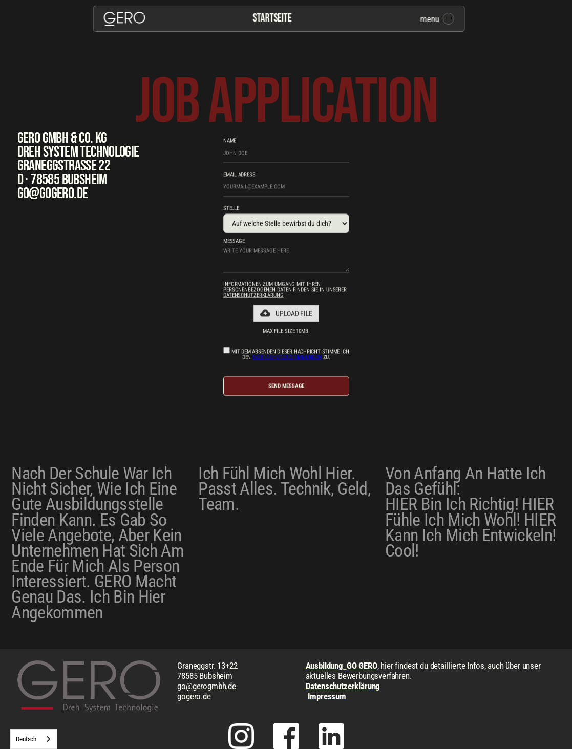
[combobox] (33, 739)
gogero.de (194, 696)
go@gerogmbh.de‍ (206, 686)
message (233, 242)
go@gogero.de (52, 193)
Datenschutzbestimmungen (287, 358)
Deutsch (26, 739)
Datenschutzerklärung (253, 296)
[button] (286, 314)
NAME (229, 142)
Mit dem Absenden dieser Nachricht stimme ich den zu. (286, 354)
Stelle (231, 210)
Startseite (272, 18)
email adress (239, 176)
